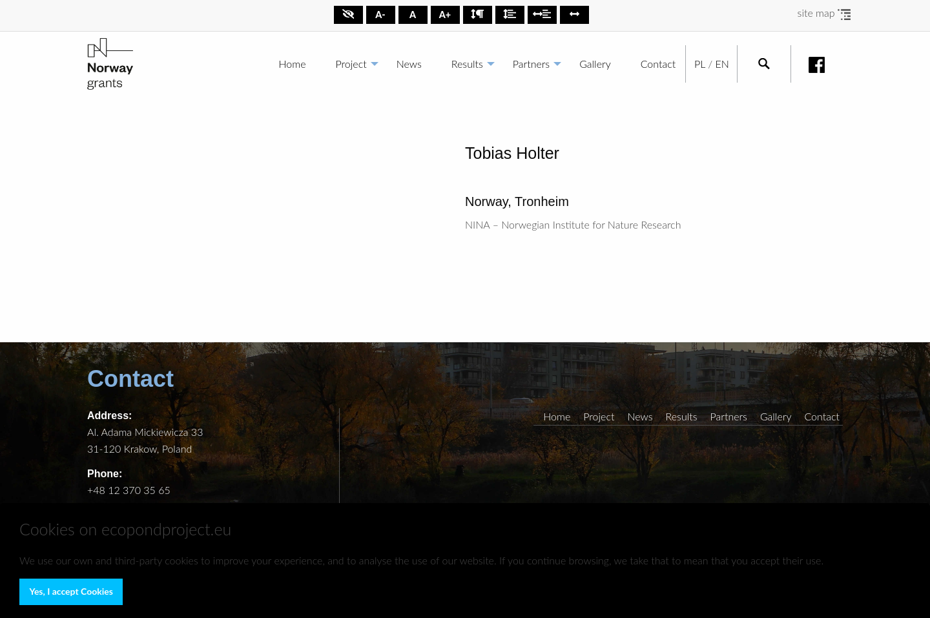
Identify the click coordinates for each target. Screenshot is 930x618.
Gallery (595, 63)
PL (699, 63)
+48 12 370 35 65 (128, 490)
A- (380, 14)
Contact (658, 63)
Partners (531, 63)
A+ (445, 14)
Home (292, 63)
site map (824, 12)
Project (351, 63)
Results (467, 63)
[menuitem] (292, 64)
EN (721, 63)
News (409, 63)
